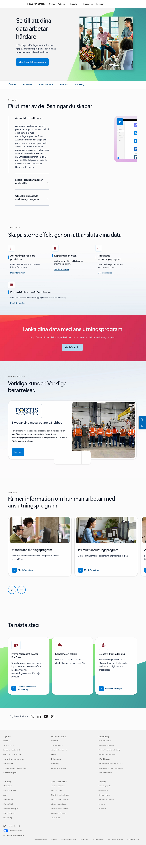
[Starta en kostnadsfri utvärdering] (28, 688)
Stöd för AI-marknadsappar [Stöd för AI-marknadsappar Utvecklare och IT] (60, 795)
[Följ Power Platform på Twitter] (32, 716)
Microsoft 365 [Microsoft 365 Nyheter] (8, 763)
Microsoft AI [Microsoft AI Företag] (7, 786)
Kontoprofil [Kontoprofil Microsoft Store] (54, 741)
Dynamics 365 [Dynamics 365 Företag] (8, 799)
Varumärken (84, 839)
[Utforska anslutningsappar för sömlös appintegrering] (32, 62)
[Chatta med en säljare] (141, 419)
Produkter (74, 4)
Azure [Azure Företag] (5, 795)
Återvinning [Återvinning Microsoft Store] (55, 763)
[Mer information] (61, 269)
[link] (12, 85)
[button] (65, 121)
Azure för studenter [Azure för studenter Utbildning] (105, 773)
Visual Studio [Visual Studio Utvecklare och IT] (55, 818)
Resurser (100, 4)
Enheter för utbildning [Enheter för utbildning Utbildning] (106, 745)
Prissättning (88, 4)
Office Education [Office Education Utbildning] (104, 759)
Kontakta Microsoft (40, 839)
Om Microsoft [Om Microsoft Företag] (103, 790)
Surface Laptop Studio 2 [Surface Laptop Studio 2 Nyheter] (11, 750)
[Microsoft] (13, 4)
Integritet (54, 839)
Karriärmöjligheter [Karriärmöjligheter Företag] (105, 786)
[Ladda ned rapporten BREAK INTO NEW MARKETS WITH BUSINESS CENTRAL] (22, 570)
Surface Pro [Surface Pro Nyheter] (7, 741)
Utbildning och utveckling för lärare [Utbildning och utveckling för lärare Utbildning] (111, 763)
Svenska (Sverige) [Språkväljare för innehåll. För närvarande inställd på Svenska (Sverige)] (14, 826)
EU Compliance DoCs (115, 839)
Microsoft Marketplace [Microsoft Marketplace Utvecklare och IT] (59, 804)
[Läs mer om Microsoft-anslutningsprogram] (72, 347)
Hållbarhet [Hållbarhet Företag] (102, 808)
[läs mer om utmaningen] (17, 272)
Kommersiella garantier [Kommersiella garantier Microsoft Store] (59, 768)
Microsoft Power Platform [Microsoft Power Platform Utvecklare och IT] (59, 808)
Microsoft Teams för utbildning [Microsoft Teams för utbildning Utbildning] (109, 750)
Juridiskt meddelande (68, 839)
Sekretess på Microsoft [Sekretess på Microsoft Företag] (106, 799)
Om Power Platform (56, 4)
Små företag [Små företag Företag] (7, 818)
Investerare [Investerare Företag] (102, 804)
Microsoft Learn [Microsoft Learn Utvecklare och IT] (56, 790)
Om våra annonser (98, 839)
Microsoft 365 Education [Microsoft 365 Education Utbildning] (107, 754)
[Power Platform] (36, 4)
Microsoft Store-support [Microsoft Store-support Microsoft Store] (59, 750)
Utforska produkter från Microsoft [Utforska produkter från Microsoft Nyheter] (15, 768)
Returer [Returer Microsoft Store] (53, 754)
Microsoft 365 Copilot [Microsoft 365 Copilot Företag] (10, 808)
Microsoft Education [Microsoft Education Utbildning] (105, 741)
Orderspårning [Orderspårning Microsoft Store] (56, 759)
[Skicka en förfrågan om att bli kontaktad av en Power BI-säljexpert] (110, 688)
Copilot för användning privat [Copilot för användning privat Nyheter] (13, 759)
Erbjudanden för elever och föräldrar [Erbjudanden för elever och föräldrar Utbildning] (111, 768)
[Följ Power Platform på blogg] (52, 716)
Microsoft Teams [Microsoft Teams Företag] (9, 813)
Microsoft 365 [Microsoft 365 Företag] (8, 804)
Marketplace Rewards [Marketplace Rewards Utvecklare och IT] (58, 813)
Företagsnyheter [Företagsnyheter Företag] (104, 795)
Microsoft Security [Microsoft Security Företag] (9, 790)
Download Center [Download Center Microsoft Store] (57, 745)
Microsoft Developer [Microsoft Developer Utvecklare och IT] (58, 786)
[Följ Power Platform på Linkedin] (39, 716)
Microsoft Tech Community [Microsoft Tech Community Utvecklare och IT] (60, 799)
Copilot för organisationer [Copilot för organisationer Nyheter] (12, 754)
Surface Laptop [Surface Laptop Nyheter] (8, 745)
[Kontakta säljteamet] (141, 425)
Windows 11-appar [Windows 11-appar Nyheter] (9, 773)
